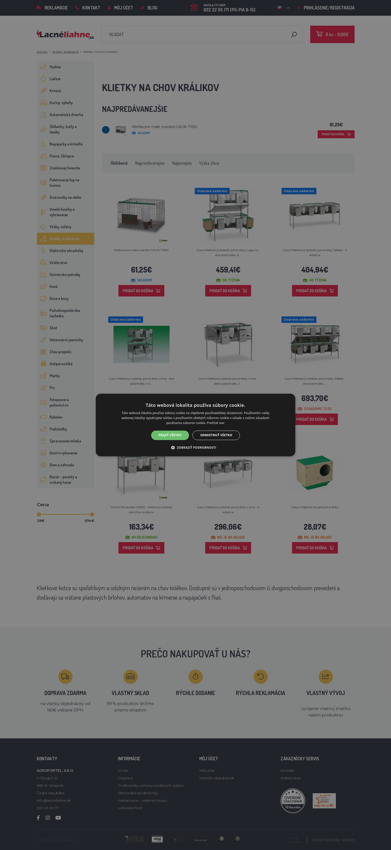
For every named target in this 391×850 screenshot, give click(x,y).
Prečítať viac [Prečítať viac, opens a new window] (216, 423)
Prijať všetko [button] (170, 435)
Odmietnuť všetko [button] (216, 435)
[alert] (195, 425)
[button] (195, 447)
